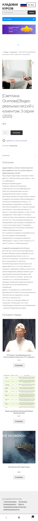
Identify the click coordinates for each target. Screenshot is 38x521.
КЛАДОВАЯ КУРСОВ (10, 6)
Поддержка (23, 502)
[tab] (19, 156)
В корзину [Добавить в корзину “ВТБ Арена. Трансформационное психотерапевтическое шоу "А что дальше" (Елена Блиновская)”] (19, 365)
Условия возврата (9, 504)
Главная (6, 52)
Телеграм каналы (10, 502)
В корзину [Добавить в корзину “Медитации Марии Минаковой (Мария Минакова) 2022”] (19, 421)
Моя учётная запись (6, 517)
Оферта (21, 504)
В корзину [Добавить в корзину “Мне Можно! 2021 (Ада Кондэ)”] (19, 477)
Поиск (19, 517)
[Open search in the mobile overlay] (19, 12)
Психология (13, 52)
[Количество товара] (5, 132)
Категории (19, 19)
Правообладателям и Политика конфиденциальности (14, 508)
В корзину (16, 133)
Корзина (29, 516)
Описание (5, 155)
